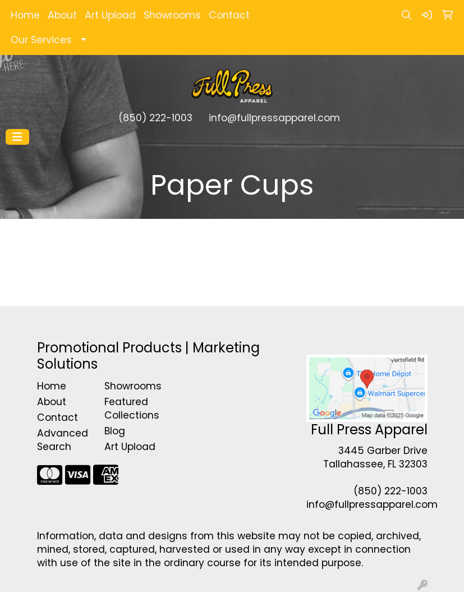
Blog (114, 431)
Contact (229, 15)
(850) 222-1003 (155, 118)
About (62, 15)
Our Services (41, 40)
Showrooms (172, 15)
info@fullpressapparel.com (274, 118)
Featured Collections (131, 408)
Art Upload (110, 15)
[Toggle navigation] (17, 137)
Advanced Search (62, 439)
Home (25, 15)
